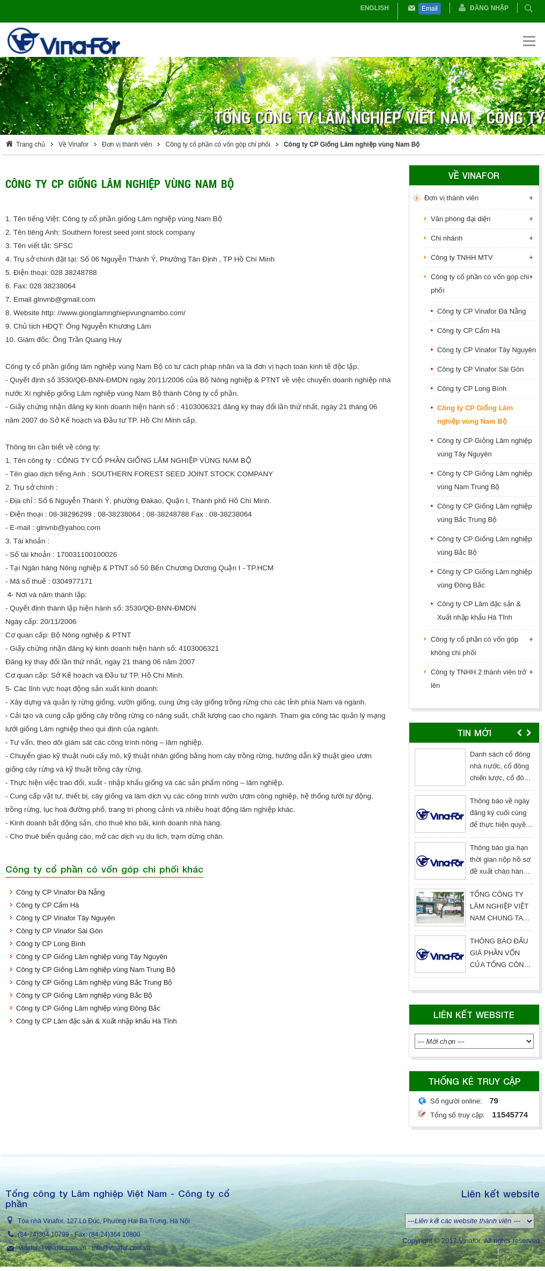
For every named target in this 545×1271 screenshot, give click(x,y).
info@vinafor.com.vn (121, 1248)
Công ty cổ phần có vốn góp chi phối (217, 144)
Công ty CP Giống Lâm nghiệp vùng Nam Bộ (351, 144)
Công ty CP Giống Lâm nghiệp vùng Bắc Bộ (84, 995)
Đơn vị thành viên (127, 144)
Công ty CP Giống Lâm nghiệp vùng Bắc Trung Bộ (94, 982)
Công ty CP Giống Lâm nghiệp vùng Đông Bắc (88, 1008)
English (374, 8)
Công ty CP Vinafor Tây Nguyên (65, 918)
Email (430, 8)
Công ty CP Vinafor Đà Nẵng (60, 892)
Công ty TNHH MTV (461, 257)
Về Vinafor (73, 144)
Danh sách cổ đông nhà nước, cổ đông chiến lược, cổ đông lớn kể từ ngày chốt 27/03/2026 (501, 777)
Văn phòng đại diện (461, 219)
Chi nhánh (446, 238)
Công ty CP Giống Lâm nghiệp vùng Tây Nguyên (91, 957)
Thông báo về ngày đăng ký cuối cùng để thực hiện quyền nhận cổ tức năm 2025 (499, 824)
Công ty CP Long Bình (50, 944)
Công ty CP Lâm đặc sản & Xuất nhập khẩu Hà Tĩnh (96, 1021)
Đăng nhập (489, 8)
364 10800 (124, 1234)
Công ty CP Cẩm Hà (47, 905)
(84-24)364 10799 (43, 1234)
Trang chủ (30, 144)
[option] (474, 865)
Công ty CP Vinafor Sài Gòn (59, 931)
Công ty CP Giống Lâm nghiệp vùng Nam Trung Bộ (95, 969)
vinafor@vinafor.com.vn (52, 1248)
